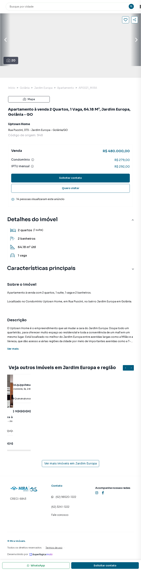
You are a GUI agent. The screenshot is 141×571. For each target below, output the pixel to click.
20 (10, 60)
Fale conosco (59, 515)
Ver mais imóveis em (70, 463)
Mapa (29, 99)
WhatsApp (36, 565)
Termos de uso (54, 547)
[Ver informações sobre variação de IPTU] (32, 166)
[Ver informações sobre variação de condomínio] (32, 159)
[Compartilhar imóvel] (134, 19)
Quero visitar (70, 188)
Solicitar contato (70, 178)
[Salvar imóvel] (125, 19)
